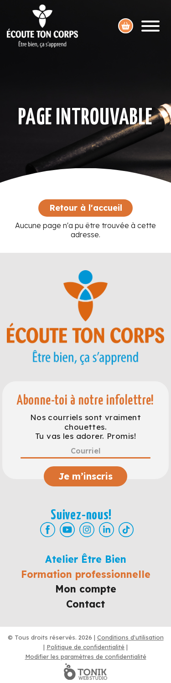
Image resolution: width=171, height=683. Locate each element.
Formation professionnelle (85, 574)
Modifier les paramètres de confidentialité (85, 656)
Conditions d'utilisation (130, 637)
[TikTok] (126, 529)
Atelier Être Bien (85, 559)
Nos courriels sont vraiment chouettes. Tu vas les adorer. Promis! (85, 427)
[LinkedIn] (106, 529)
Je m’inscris (85, 476)
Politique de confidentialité (85, 647)
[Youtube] (67, 529)
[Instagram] (86, 529)
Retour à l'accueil (85, 208)
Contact (85, 604)
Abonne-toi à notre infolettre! (85, 400)
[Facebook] (47, 529)
